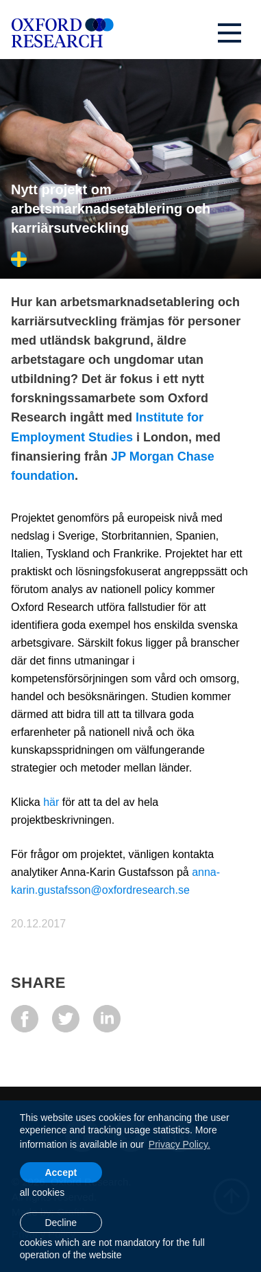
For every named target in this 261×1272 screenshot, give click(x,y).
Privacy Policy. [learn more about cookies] (179, 1144)
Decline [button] (61, 1222)
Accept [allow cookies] (61, 1172)
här (52, 802)
